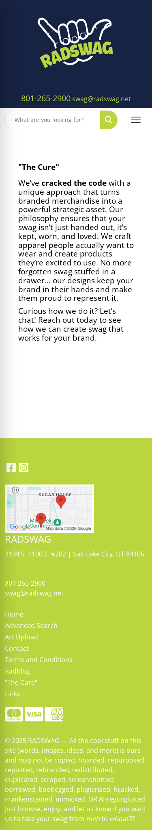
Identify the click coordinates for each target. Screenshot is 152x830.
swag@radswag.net (101, 98)
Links (12, 693)
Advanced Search (31, 625)
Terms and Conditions (39, 659)
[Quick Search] (52, 120)
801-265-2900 (46, 98)
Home (14, 614)
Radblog (17, 671)
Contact (17, 648)
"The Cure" (21, 682)
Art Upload (21, 636)
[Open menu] (136, 120)
